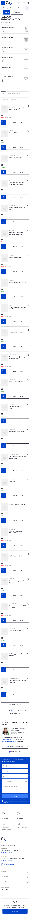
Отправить (15, 796)
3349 (15, 713)
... (28, 710)
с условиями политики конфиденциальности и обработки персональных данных (16, 801)
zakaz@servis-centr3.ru (9, 741)
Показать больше (15, 704)
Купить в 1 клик (18, 122)
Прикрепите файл (15, 781)
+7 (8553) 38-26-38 (6, 853)
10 (25, 710)
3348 (11, 713)
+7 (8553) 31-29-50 (6, 860)
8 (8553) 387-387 (21, 3)
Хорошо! (15, 911)
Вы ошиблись (17, 12)
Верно (7, 12)
